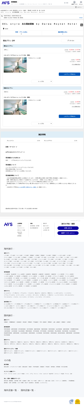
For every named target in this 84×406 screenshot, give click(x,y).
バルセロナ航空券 (73, 282)
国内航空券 (7, 327)
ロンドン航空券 (19, 282)
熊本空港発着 (46, 333)
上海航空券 (40, 274)
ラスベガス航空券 (8, 280)
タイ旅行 (69, 255)
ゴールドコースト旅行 (16, 263)
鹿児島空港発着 (61, 333)
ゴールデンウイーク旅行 (15, 366)
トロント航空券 (62, 280)
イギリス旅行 (58, 259)
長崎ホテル (50, 344)
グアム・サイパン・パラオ (36, 373)
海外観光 (53, 366)
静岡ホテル (45, 342)
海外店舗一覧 (11, 390)
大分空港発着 (39, 333)
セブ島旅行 (23, 257)
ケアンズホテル (46, 297)
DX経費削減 (71, 380)
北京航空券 (47, 274)
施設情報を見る (62, 33)
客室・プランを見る (21, 33)
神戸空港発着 (43, 331)
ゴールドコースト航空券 (54, 284)
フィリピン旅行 (16, 257)
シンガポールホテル (58, 293)
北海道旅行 (19, 322)
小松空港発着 (14, 331)
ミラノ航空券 (41, 282)
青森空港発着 (44, 329)
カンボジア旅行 (51, 257)
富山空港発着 (21, 331)
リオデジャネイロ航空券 (9, 282)
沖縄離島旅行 (12, 322)
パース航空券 (74, 284)
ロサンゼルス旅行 (8, 265)
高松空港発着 (65, 331)
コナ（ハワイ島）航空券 (42, 278)
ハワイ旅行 (6, 255)
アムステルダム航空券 (18, 284)
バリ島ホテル (50, 295)
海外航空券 (7, 272)
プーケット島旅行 (8, 257)
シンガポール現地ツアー (9, 306)
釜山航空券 (13, 274)
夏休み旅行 (24, 366)
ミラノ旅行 (27, 259)
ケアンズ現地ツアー (41, 306)
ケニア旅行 (26, 267)
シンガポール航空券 (8, 276)
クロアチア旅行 (38, 261)
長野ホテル (51, 342)
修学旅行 (6, 382)
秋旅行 (30, 366)
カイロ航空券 (34, 286)
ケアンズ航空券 (44, 284)
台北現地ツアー (66, 304)
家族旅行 (42, 366)
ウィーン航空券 (27, 284)
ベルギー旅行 (16, 261)
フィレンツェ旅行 (42, 259)
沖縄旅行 (6, 322)
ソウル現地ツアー (75, 304)
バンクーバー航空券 (52, 280)
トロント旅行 (69, 265)
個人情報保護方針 (34, 228)
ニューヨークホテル (59, 295)
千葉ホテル (32, 342)
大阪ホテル (6, 344)
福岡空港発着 (16, 333)
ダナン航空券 (48, 276)
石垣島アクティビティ (19, 351)
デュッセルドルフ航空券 (62, 282)
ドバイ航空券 (26, 286)
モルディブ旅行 (62, 263)
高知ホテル (37, 344)
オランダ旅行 (31, 261)
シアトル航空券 (16, 280)
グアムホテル (23, 293)
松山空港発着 (72, 331)
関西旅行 (50, 322)
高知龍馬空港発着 (8, 333)
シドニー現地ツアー (65, 306)
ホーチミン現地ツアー (21, 306)
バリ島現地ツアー (38, 304)
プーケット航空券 (69, 274)
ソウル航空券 (7, 274)
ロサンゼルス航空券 (61, 278)
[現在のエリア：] (15, 2)
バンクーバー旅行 (60, 265)
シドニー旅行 (70, 261)
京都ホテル (71, 342)
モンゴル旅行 (7, 259)
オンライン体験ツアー (9, 371)
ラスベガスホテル (8, 297)
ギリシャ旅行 (53, 261)
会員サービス (74, 3)
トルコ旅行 (12, 267)
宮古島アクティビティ (30, 351)
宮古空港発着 (7, 335)
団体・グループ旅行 (32, 380)
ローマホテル (31, 297)
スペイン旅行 (23, 261)
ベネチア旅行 (34, 259)
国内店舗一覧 (28, 390)
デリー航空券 (16, 278)
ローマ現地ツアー (62, 308)
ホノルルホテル (7, 293)
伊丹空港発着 (36, 331)
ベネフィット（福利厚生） (61, 380)
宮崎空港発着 (54, 333)
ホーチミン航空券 (33, 276)
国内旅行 (9, 315)
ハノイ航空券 (41, 276)
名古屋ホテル (64, 342)
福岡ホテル (44, 344)
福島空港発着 (66, 329)
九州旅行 (69, 322)
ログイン (79, 7)
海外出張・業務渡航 (8, 380)
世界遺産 (58, 366)
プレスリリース (20, 228)
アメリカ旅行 (70, 263)
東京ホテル (6, 342)
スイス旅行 (70, 259)
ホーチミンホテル (20, 295)
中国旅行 (54, 255)
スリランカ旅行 (73, 257)
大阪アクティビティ (72, 351)
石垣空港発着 (76, 333)
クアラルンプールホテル (9, 295)
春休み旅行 (6, 366)
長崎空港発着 (32, 333)
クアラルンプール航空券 (58, 276)
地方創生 (37, 382)
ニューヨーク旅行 (37, 265)
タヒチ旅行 (54, 263)
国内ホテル (7, 339)
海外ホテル (7, 290)
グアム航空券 (52, 278)
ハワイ (27, 373)
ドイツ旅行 (64, 259)
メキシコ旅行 (76, 265)
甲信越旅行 (35, 322)
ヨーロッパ (57, 373)
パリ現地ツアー (53, 308)
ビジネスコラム (43, 382)
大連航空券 (53, 274)
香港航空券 (34, 274)
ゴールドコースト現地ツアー (53, 306)
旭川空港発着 (30, 329)
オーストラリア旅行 (61, 261)
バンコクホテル (67, 293)
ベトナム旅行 (37, 257)
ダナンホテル (36, 295)
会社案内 (19, 225)
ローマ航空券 (34, 282)
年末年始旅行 (36, 366)
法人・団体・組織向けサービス (12, 378)
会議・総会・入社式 (49, 380)
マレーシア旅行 (59, 257)
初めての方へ (46, 225)
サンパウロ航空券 (71, 280)
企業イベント (41, 380)
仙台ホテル (26, 342)
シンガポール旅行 (61, 255)
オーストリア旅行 (8, 261)
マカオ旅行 (48, 255)
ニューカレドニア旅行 (46, 263)
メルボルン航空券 (8, 286)
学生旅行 (48, 366)
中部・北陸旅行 (43, 322)
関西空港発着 (29, 331)
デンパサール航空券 (69, 276)
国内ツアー (7, 320)
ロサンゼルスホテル (69, 295)
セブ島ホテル (43, 295)
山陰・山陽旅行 (56, 322)
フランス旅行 (51, 259)
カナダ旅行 (52, 265)
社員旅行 (24, 380)
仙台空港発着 (59, 329)
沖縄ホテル (76, 344)
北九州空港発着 (24, 333)
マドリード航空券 (8, 284)
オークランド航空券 (17, 286)
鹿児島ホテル (70, 344)
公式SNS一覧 (46, 230)
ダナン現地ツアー (31, 306)
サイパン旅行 (19, 255)
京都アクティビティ (62, 351)
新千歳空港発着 (22, 329)
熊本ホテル (56, 344)
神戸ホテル (12, 344)
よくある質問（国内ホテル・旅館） (27, 187)
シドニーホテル (38, 297)
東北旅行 (25, 322)
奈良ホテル (19, 344)
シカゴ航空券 (35, 280)
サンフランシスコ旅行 (26, 265)
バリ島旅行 (30, 257)
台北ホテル (43, 293)
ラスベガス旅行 (16, 265)
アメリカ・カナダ (12, 373)
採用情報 (19, 235)
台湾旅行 (37, 255)
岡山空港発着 (58, 331)
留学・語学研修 (12, 382)
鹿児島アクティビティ (19, 353)
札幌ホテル (20, 342)
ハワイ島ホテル (15, 293)
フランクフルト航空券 (50, 282)
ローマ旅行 (21, 259)
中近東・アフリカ (65, 373)
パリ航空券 (26, 282)
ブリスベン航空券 (65, 284)
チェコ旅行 (45, 261)
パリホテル (15, 297)
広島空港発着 (51, 331)
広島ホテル (31, 344)
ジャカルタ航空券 (8, 278)
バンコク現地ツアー (47, 304)
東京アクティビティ (52, 351)
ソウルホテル (31, 293)
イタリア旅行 (14, 259)
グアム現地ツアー (28, 304)
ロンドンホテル (23, 297)
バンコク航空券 (60, 274)
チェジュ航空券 (21, 274)
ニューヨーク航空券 (25, 280)
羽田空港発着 (7, 329)
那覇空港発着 (69, 333)
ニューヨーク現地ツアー (32, 308)
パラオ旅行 (26, 255)
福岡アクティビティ (8, 353)
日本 (71, 373)
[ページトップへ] (79, 220)
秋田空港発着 (52, 329)
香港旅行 (43, 255)
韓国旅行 (32, 255)
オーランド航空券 (43, 280)
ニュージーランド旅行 (27, 263)
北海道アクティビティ (42, 351)
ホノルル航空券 (32, 278)
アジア (5, 373)
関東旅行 (30, 322)
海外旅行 (9, 248)
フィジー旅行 (37, 263)
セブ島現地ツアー (57, 304)
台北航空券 (28, 274)
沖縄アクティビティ (8, 351)
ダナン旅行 (43, 257)
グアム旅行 (12, 255)
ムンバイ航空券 (24, 278)
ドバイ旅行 (6, 267)
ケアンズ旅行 (7, 263)
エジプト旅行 (19, 267)
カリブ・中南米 (21, 373)
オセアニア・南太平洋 (48, 373)
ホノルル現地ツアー (8, 304)
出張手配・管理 (17, 380)
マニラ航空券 (17, 276)
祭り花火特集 (64, 366)
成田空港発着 (14, 329)
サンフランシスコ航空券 (72, 278)
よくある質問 (46, 228)
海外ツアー (7, 253)
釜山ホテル (37, 293)
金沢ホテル (57, 342)
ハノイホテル (28, 295)
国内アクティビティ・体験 (11, 348)
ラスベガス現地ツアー (21, 308)
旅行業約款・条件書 (34, 225)
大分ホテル (63, 344)
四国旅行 (63, 322)
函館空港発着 (37, 329)
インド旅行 (66, 257)
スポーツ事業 (20, 382)
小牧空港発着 (7, 331)
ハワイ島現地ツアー (18, 304)
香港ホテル (50, 293)
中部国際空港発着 (74, 329)
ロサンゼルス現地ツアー (9, 308)
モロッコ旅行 (33, 267)
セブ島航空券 (24, 276)
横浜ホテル (38, 342)
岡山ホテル (25, 344)
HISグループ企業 (21, 230)
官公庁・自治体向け (29, 382)
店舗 (66, 3)
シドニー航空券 (36, 284)
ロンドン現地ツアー (44, 308)
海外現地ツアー (8, 301)
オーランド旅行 (45, 265)
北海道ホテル (13, 342)
